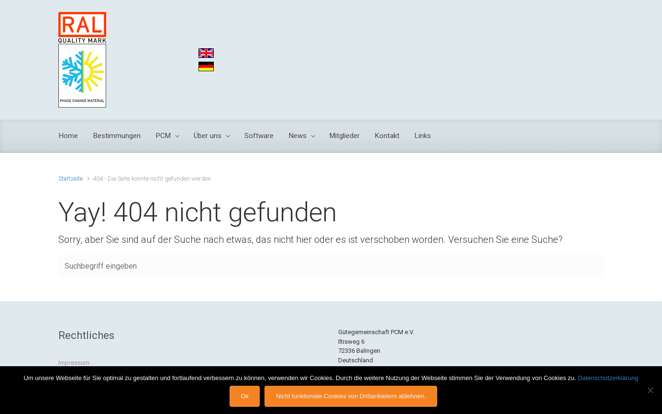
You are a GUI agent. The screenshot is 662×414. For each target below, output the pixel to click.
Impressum (73, 362)
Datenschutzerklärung (608, 377)
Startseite (70, 178)
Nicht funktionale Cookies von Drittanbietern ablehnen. (351, 396)
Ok (245, 396)
